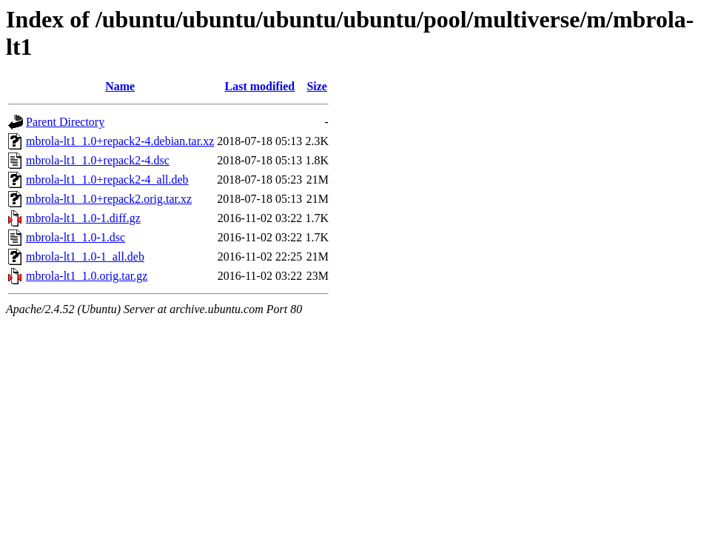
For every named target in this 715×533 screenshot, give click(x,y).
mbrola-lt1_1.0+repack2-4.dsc (97, 160)
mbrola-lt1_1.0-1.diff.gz (83, 218)
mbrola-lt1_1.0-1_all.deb (85, 256)
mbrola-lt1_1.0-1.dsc (75, 237)
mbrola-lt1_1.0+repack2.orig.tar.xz (109, 198)
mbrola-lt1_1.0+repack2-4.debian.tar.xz (120, 141)
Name (120, 86)
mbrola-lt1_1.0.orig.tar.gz (86, 275)
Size (316, 86)
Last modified (259, 86)
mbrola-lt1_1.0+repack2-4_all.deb (107, 179)
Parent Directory (65, 121)
